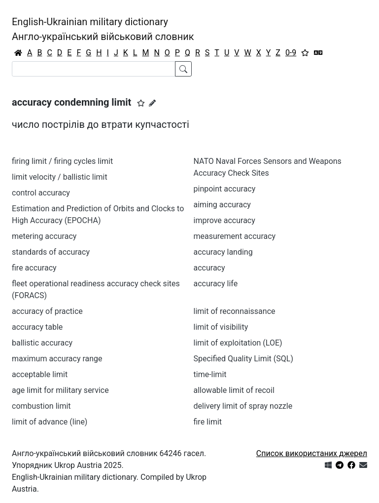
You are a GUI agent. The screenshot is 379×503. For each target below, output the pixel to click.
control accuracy (41, 192)
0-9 (290, 52)
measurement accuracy (235, 236)
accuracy (209, 267)
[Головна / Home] (18, 52)
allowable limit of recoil (234, 390)
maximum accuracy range (57, 358)
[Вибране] (305, 52)
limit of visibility (221, 327)
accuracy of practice (47, 311)
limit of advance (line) (49, 421)
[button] (141, 103)
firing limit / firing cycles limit (62, 161)
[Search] (93, 69)
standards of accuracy (51, 252)
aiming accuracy (222, 204)
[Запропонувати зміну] (152, 103)
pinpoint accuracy (225, 188)
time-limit (210, 374)
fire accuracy (34, 267)
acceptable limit (40, 374)
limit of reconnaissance (235, 311)
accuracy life (216, 283)
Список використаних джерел (311, 453)
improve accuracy (224, 220)
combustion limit (41, 406)
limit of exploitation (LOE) (238, 343)
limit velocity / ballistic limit (59, 177)
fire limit (208, 421)
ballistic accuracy (42, 343)
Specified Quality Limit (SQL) (243, 358)
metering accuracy (44, 236)
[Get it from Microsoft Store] (328, 465)
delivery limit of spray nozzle (243, 406)
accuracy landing (223, 252)
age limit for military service (60, 390)
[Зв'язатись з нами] (363, 465)
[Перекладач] (318, 52)
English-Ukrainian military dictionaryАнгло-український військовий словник (103, 29)
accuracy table (37, 327)
